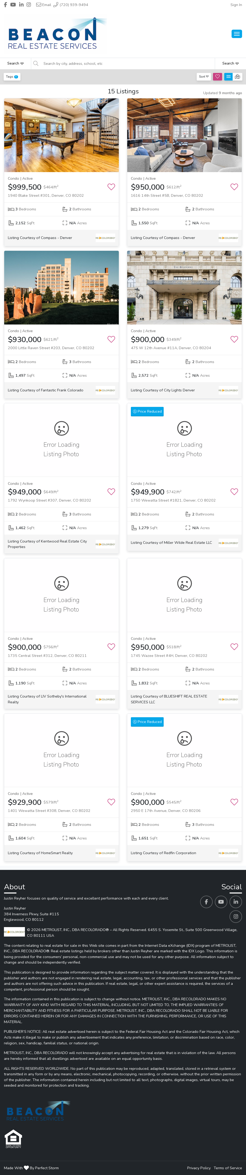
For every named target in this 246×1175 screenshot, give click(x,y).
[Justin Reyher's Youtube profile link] (221, 902)
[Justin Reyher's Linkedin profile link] (235, 902)
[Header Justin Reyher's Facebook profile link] (5, 4)
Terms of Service (228, 1168)
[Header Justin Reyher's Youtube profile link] (13, 4)
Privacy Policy (199, 1168)
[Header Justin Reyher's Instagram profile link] (28, 4)
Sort (204, 76)
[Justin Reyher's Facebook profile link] (206, 902)
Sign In (236, 4)
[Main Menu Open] (237, 34)
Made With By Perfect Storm (31, 1168)
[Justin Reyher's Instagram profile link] (235, 916)
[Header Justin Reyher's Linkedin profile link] (21, 4)
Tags (12, 76)
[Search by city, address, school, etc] (127, 63)
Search (15, 63)
